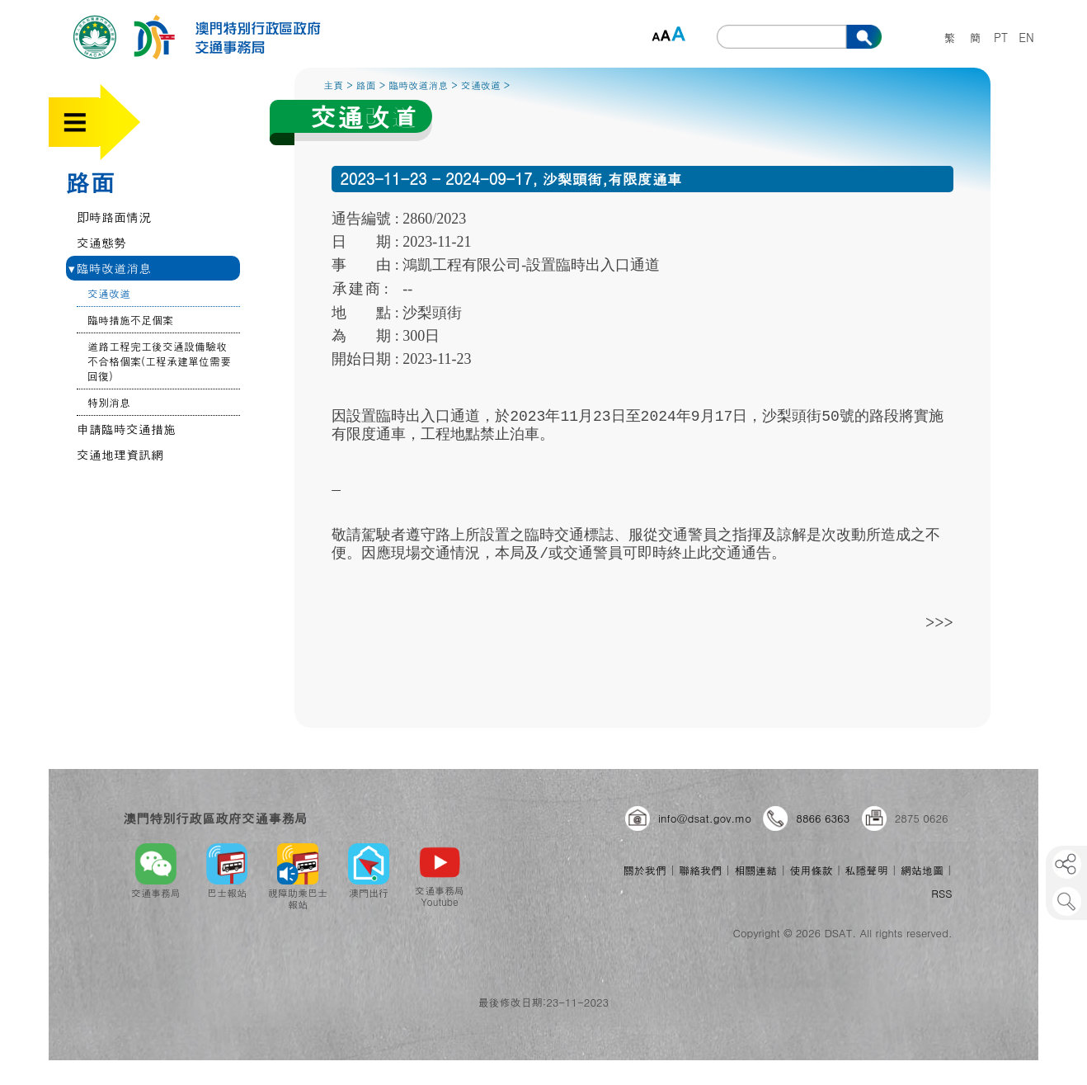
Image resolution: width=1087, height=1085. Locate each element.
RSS (941, 893)
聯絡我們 (700, 870)
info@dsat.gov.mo (704, 818)
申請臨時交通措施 (126, 428)
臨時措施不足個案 (130, 320)
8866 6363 (822, 818)
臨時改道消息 (109, 267)
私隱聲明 (866, 870)
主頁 (333, 85)
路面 (90, 181)
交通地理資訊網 (120, 454)
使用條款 (810, 870)
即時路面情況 (114, 216)
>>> (939, 621)
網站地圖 (922, 870)
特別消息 (108, 402)
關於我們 (644, 870)
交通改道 (108, 293)
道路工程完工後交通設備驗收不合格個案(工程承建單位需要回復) (159, 361)
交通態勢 (101, 242)
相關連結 (755, 870)
